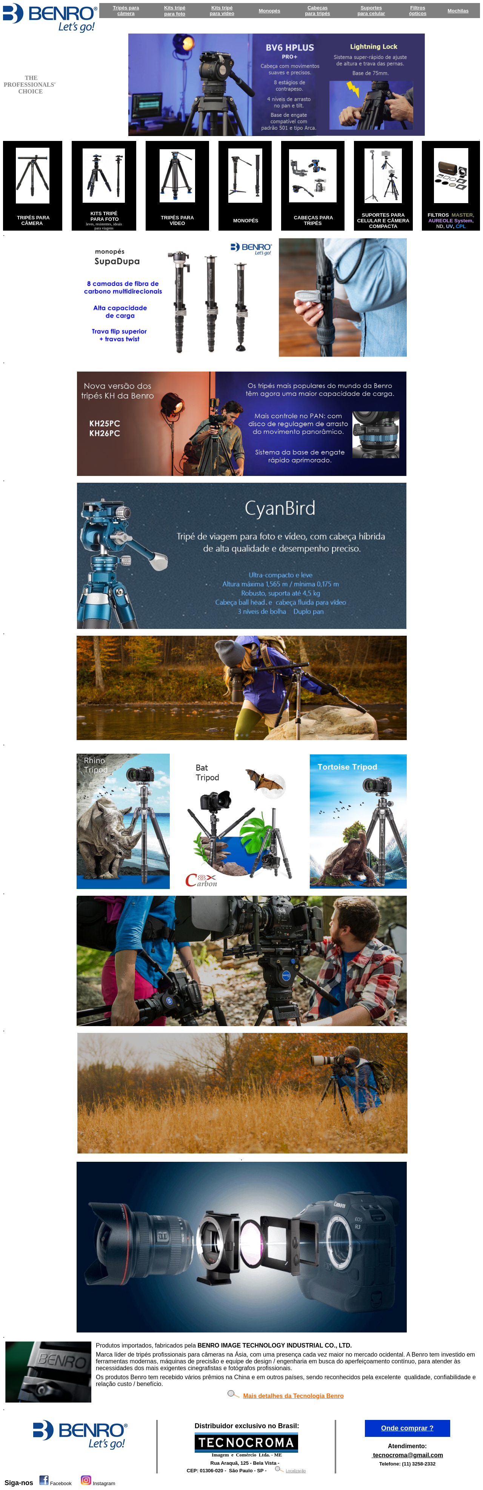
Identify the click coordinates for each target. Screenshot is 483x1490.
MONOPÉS (245, 220)
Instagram (104, 1483)
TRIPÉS (170, 217)
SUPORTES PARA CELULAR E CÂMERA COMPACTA (383, 220)
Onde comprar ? (407, 1428)
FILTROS (439, 215)
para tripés (317, 13)
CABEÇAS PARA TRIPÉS (313, 220)
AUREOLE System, (451, 220)
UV (449, 226)
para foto (174, 14)
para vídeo (222, 13)
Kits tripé (174, 8)
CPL (461, 226)
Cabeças (318, 8)
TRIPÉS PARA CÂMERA (33, 220)
